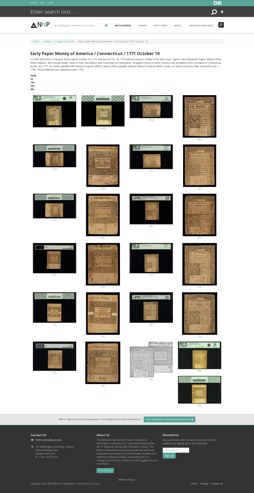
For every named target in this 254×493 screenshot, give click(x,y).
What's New (160, 25)
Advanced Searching (201, 25)
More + (178, 25)
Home (36, 41)
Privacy (204, 483)
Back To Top (127, 479)
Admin (34, 2)
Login (50, 2)
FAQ (42, 2)
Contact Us (217, 483)
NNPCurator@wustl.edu (48, 440)
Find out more (105, 470)
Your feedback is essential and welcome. (169, 419)
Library (142, 25)
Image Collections (65, 41)
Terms (194, 483)
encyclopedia (123, 25)
